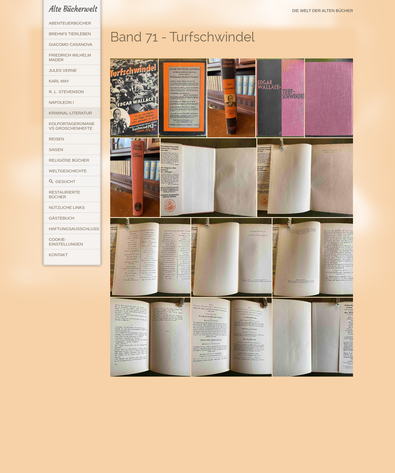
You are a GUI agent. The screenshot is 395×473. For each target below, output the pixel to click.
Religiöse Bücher (69, 160)
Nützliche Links (67, 207)
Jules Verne (63, 70)
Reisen (56, 139)
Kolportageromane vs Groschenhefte (72, 126)
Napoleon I (61, 102)
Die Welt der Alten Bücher (322, 10)
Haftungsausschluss (74, 228)
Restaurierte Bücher (64, 194)
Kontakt (58, 254)
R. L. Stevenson (66, 91)
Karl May (59, 81)
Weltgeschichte (68, 170)
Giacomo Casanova (70, 44)
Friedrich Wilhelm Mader (70, 57)
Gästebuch (61, 218)
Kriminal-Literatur (70, 113)
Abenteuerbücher (70, 23)
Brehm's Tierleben (70, 33)
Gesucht (62, 181)
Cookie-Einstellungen (66, 241)
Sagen (56, 149)
